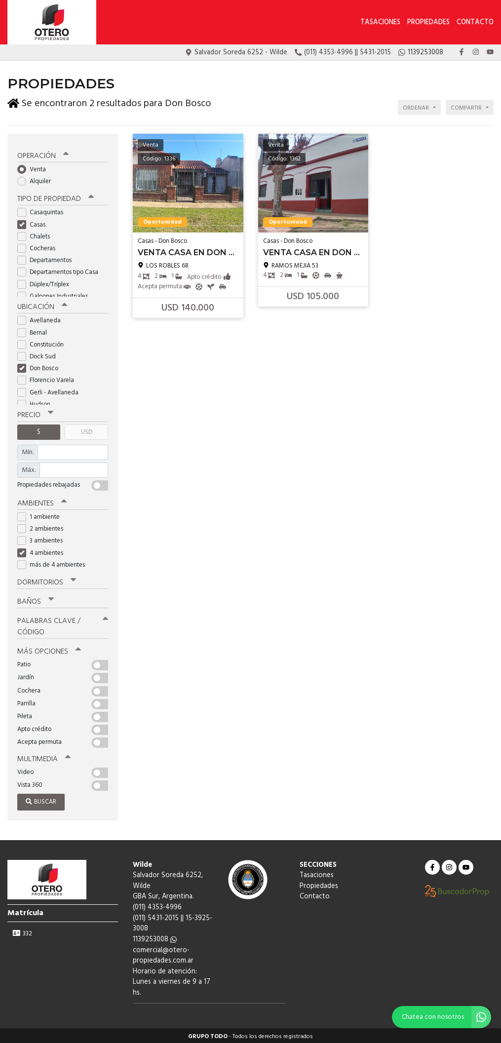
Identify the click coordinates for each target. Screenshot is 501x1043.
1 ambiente (41, 515)
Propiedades (428, 22)
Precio (35, 414)
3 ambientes (43, 538)
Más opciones (49, 650)
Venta (34, 167)
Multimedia (44, 757)
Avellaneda (42, 319)
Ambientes (42, 501)
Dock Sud (39, 354)
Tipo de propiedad (55, 197)
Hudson (37, 402)
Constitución (43, 343)
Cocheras (39, 246)
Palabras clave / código (62, 624)
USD (86, 430)
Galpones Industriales (55, 294)
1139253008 (155, 937)
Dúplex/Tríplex (46, 282)
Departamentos (47, 258)
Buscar (41, 800)
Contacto (475, 22)
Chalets (36, 234)
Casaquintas (43, 211)
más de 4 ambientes (54, 563)
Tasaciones (380, 22)
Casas (34, 223)
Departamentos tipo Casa (61, 270)
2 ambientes (43, 527)
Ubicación (42, 305)
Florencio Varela (48, 379)
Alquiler (37, 179)
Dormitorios (46, 580)
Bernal (35, 331)
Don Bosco (41, 366)
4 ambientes (43, 551)
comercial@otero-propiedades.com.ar (163, 953)
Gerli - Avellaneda (51, 390)
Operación (43, 154)
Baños (35, 600)
